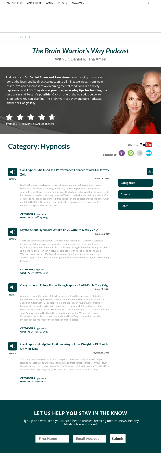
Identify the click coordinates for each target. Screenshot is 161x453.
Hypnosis (40, 214)
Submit (117, 438)
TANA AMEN (77, 3)
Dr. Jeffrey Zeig (39, 217)
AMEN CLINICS (15, 3)
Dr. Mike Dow (38, 381)
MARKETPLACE (35, 3)
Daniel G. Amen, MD (80, 19)
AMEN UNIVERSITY (56, 3)
